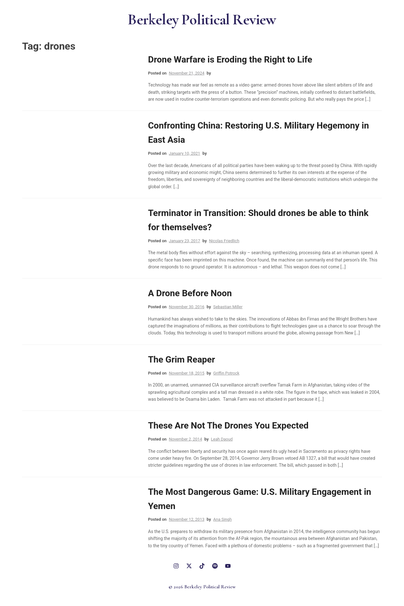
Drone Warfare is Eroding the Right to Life (230, 59)
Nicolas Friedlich (224, 240)
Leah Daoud (222, 439)
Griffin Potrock (226, 373)
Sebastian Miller (228, 306)
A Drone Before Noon (190, 293)
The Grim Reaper (181, 359)
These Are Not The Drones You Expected (228, 425)
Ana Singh (222, 519)
